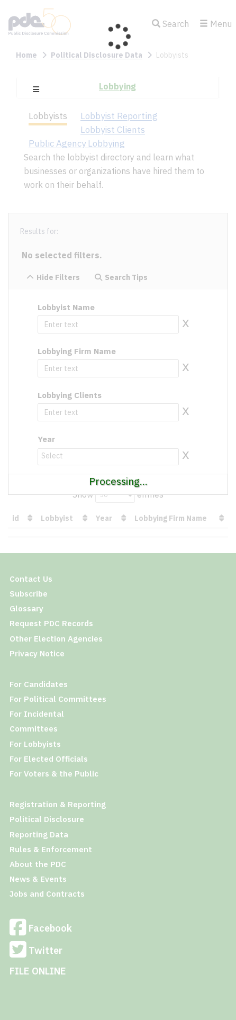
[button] (36, 89)
